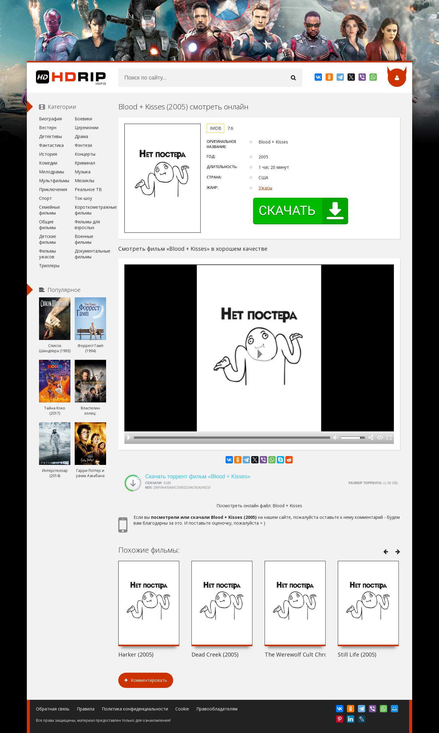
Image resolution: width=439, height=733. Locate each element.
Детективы (50, 136)
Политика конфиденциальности (135, 709)
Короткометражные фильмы (90, 210)
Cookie (182, 709)
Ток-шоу (83, 198)
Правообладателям (216, 709)
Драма (81, 136)
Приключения (53, 189)
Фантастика (51, 145)
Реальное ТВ (88, 189)
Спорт (45, 198)
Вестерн (47, 127)
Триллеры (49, 265)
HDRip (66, 77)
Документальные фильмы (90, 254)
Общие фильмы (47, 224)
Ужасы (265, 188)
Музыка (83, 172)
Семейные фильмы (49, 210)
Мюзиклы (84, 180)
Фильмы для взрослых (87, 224)
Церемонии (86, 127)
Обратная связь (53, 709)
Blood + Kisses (287, 505)
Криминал (85, 163)
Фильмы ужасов (47, 254)
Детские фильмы (47, 239)
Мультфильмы (54, 180)
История (48, 154)
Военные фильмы (84, 239)
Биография (50, 119)
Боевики (83, 119)
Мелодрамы (51, 172)
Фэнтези (83, 145)
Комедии (48, 163)
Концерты (85, 154)
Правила (86, 709)
